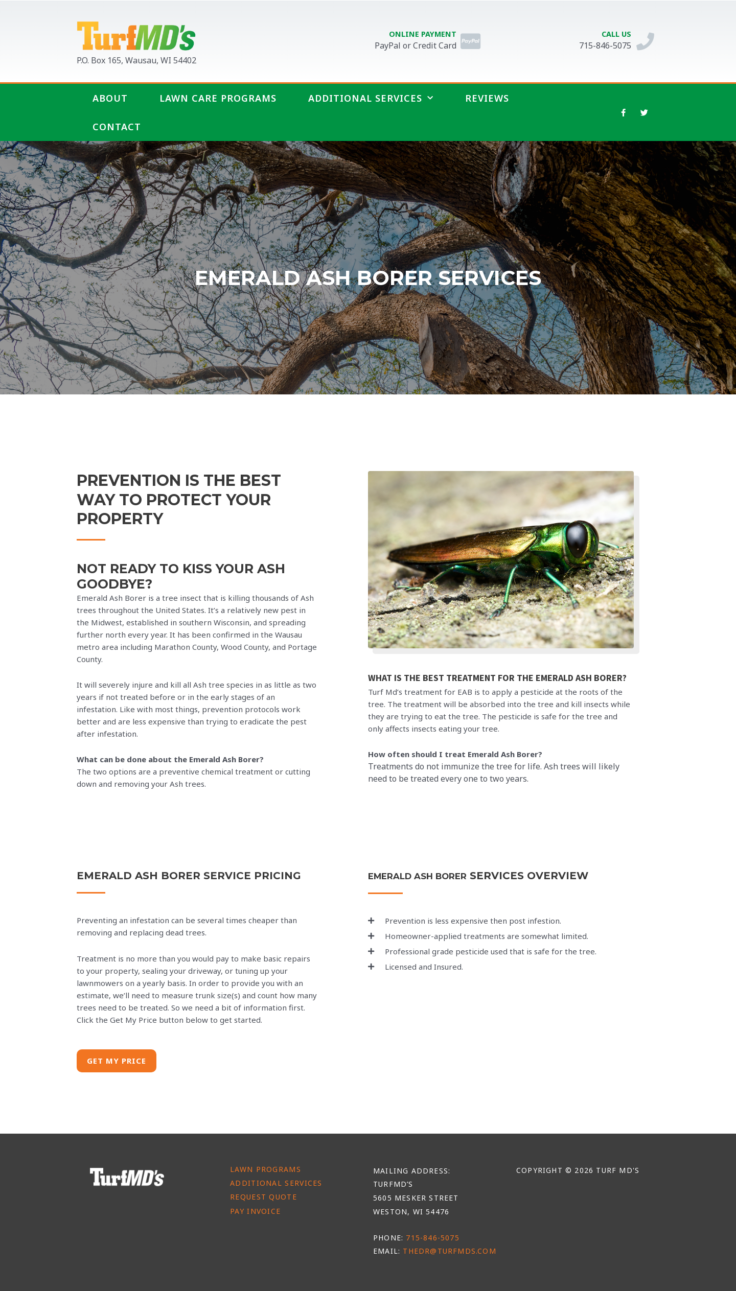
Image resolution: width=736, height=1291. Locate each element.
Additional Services (370, 98)
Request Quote (263, 1197)
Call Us (613, 34)
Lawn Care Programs (218, 98)
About (110, 98)
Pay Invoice (255, 1211)
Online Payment (419, 34)
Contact (117, 127)
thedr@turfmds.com (449, 1251)
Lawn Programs (265, 1169)
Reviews (487, 98)
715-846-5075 (432, 1237)
